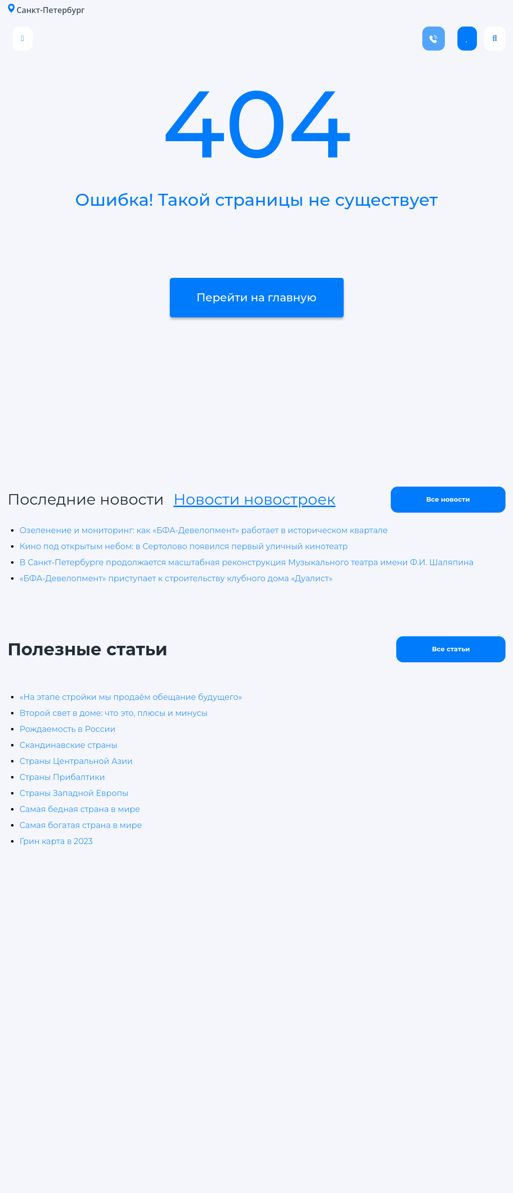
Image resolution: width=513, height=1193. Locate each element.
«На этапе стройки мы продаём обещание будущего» (131, 697)
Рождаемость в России (67, 729)
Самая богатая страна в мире (81, 825)
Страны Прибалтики (62, 777)
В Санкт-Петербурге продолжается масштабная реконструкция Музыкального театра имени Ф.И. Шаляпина (246, 562)
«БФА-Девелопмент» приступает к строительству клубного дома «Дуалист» (176, 578)
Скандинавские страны (68, 745)
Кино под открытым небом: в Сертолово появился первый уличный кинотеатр (184, 546)
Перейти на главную (256, 297)
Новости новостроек (254, 499)
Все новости (448, 499)
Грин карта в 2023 (56, 841)
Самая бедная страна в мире (80, 809)
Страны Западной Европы (74, 793)
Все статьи (451, 649)
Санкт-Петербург (46, 10)
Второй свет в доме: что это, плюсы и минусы (113, 713)
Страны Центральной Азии (76, 761)
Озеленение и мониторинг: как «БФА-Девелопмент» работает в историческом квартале (204, 530)
